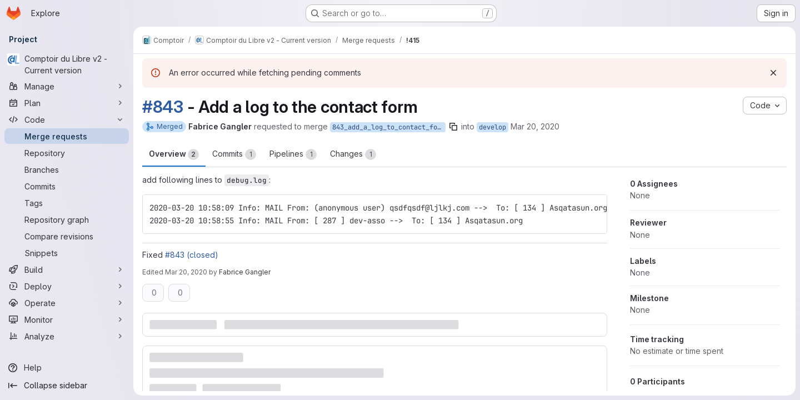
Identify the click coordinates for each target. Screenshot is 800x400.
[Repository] (66, 153)
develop (492, 127)
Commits (234, 154)
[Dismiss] (773, 72)
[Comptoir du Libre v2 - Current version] (66, 64)
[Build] (66, 269)
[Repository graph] (66, 219)
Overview (174, 154)
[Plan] (66, 103)
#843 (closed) (191, 254)
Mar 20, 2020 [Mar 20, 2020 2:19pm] (186, 272)
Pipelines (293, 154)
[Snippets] (66, 253)
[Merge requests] (66, 136)
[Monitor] (66, 319)
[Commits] (66, 186)
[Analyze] (66, 336)
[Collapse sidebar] (66, 385)
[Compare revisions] (66, 236)
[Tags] (66, 203)
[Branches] (66, 169)
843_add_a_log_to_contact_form (388, 127)
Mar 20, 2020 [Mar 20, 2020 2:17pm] (535, 126)
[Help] (66, 368)
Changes (353, 154)
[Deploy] (66, 286)
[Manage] (66, 86)
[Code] (66, 119)
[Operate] (66, 303)
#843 (162, 107)
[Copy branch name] (453, 126)
